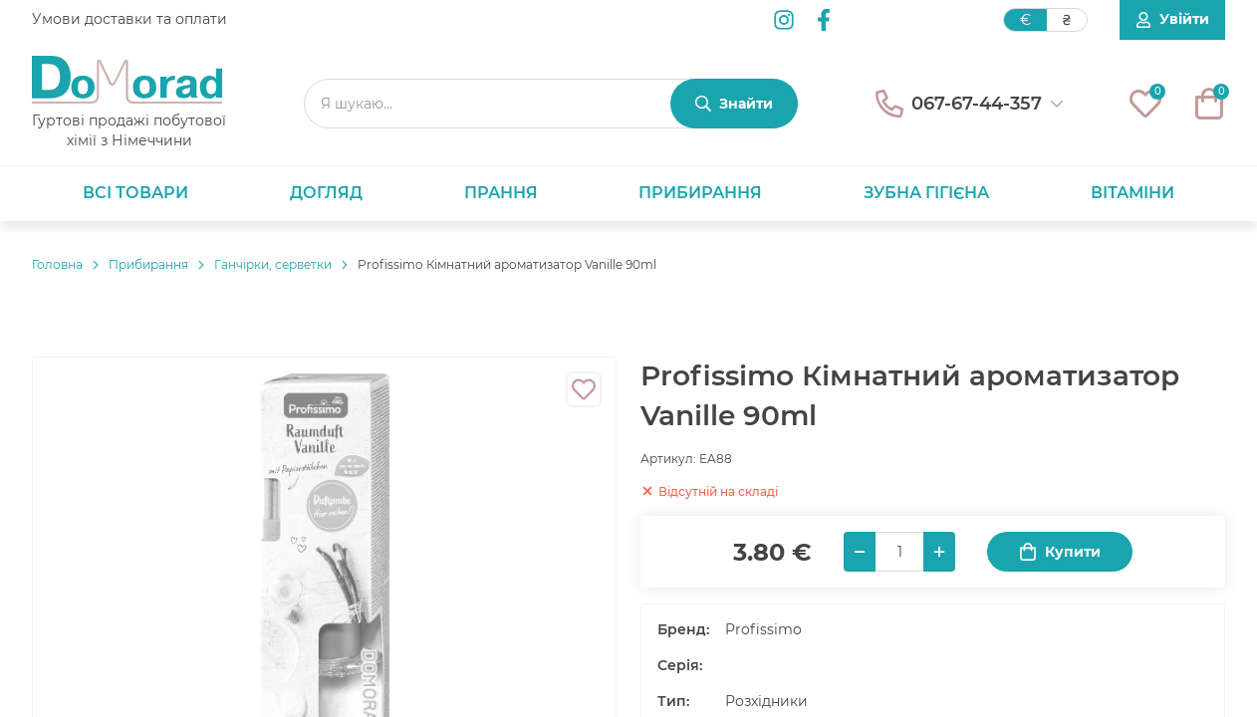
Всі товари (135, 192)
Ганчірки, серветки (273, 264)
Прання (501, 192)
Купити (1060, 552)
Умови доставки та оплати (129, 19)
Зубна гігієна (926, 192)
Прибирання (700, 192)
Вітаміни (1132, 192)
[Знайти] (734, 103)
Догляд (326, 192)
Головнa (57, 264)
